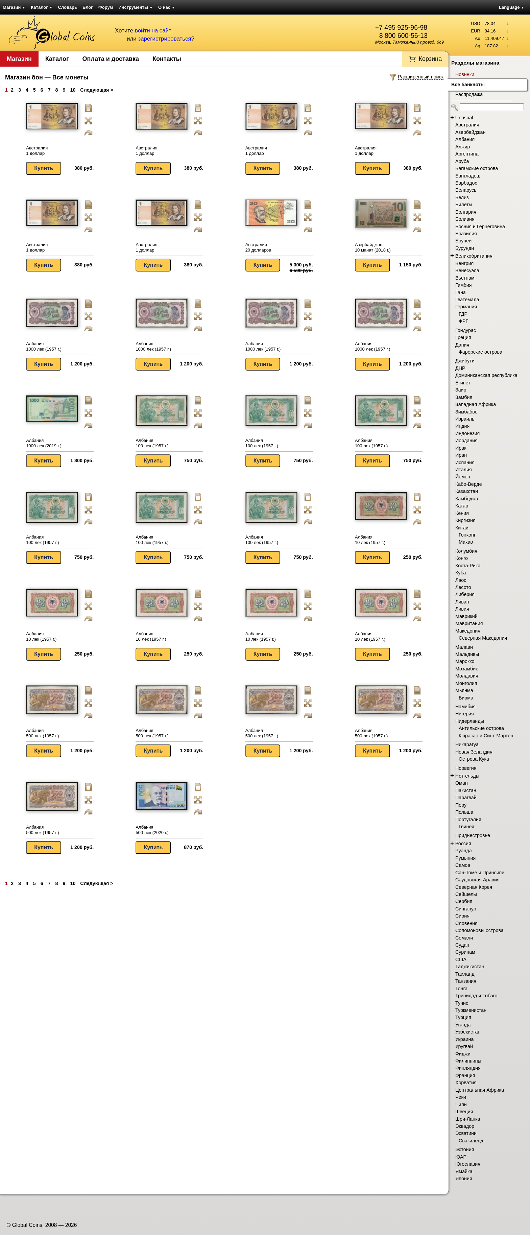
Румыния (465, 858)
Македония (467, 631)
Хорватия (466, 1082)
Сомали (464, 938)
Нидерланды (469, 721)
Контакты (166, 58)
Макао (466, 542)
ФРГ (463, 321)
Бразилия (466, 233)
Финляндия (468, 1068)
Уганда (463, 1024)
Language (511, 7)
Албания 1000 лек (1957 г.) (44, 346)
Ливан (462, 601)
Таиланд (465, 974)
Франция (465, 1075)
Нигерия (464, 713)
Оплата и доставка (110, 58)
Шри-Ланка (467, 1119)
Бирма (466, 697)
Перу (460, 805)
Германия (466, 306)
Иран (461, 455)
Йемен (462, 476)
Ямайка (464, 1171)
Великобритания (473, 256)
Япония (463, 1178)
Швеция (464, 1111)
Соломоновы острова (479, 930)
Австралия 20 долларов (258, 247)
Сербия (463, 901)
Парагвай (466, 797)
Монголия (466, 683)
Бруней (463, 240)
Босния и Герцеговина (480, 226)
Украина (464, 1039)
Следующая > (96, 90)
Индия (462, 426)
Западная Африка (475, 404)
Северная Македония (483, 638)
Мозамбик (466, 668)
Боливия (465, 219)
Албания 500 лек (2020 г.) (152, 830)
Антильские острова (481, 728)
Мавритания (469, 623)
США (460, 959)
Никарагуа (467, 744)
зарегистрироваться (164, 38)
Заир (460, 390)
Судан (462, 945)
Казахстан (466, 491)
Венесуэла (467, 270)
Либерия (465, 594)
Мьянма (464, 690)
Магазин (14, 7)
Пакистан (465, 790)
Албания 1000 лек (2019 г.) (44, 443)
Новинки (464, 74)
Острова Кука (474, 759)
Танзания (465, 981)
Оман (461, 783)
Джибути (465, 360)
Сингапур (465, 908)
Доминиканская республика (486, 375)
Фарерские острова (480, 352)
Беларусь (466, 190)
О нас (166, 7)
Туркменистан (470, 1010)
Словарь (67, 7)
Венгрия (464, 263)
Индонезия (467, 433)
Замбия (463, 397)
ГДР (463, 314)
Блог (87, 7)
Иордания (466, 440)
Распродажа (469, 94)
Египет (463, 382)
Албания (465, 139)
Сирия (462, 916)
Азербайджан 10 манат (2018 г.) (373, 247)
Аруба (462, 161)
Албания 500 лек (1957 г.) (42, 733)
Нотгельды (467, 776)
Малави (464, 647)
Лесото (463, 587)
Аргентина (467, 154)
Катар (461, 505)
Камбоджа (466, 498)
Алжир (462, 146)
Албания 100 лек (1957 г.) (152, 443)
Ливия (462, 609)
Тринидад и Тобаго (476, 995)
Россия (463, 843)
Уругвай (464, 1046)
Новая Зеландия (473, 752)
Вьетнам (465, 278)
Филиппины (468, 1061)
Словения (466, 923)
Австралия (467, 124)
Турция (463, 1017)
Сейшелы (466, 894)
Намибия (465, 706)
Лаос (460, 580)
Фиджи (463, 1053)
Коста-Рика (468, 565)
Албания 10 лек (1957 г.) (370, 540)
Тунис (461, 1003)
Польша (464, 812)
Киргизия (465, 520)
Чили (461, 1104)
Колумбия (466, 551)
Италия (463, 469)
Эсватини (466, 1133)
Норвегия (466, 768)
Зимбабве (466, 411)
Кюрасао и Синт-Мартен (486, 735)
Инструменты (135, 7)
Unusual (464, 117)
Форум (105, 7)
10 (72, 90)
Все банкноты (468, 84)
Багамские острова (476, 168)
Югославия (467, 1164)
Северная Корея (473, 887)
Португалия (468, 819)
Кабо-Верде (468, 484)
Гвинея (466, 826)
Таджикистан (469, 966)
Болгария (465, 212)
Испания (465, 462)
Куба (460, 572)
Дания (462, 345)
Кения (462, 513)
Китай (461, 527)
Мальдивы (467, 654)
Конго (461, 558)
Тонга (461, 988)
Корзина (430, 58)
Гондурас (465, 330)
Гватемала (467, 299)
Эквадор (464, 1126)
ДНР (460, 368)
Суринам (465, 952)
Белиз (462, 197)
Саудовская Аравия (477, 879)
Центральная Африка (479, 1090)
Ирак (460, 448)
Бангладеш (467, 176)
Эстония (464, 1149)
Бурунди (464, 248)
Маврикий (466, 616)
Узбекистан (467, 1032)
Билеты (463, 204)
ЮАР (460, 1157)
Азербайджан (470, 132)
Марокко (465, 661)
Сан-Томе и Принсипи (479, 872)
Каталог (41, 7)
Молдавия (466, 676)
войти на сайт (153, 30)
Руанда (463, 850)
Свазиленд (471, 1140)
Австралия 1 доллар (37, 150)
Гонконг (467, 535)
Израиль (465, 419)
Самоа (462, 865)
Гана (460, 292)
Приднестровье (472, 835)
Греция (463, 337)
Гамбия (463, 285)
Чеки (460, 1097)
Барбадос (466, 183)
